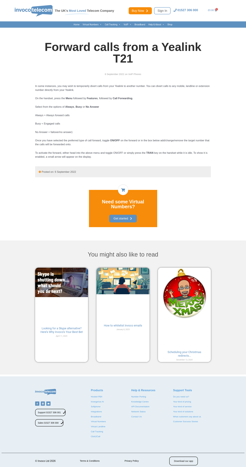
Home (77, 24)
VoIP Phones (134, 74)
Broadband (140, 24)
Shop (169, 24)
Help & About (156, 24)
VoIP (127, 24)
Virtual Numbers (92, 24)
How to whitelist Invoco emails (123, 325)
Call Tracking (112, 24)
